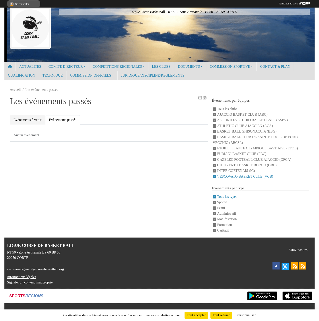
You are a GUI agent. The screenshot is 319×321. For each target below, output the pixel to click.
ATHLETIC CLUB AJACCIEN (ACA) (245, 126)
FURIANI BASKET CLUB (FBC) (241, 154)
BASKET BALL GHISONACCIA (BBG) (246, 131)
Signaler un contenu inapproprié (30, 282)
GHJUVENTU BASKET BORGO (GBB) (247, 165)
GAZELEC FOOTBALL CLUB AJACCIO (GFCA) (254, 159)
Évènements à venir (27, 120)
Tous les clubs (227, 109)
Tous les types (227, 196)
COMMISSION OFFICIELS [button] (90, 75)
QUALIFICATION (21, 75)
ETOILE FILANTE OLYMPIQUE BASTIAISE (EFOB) (257, 148)
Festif (221, 208)
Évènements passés (62, 120)
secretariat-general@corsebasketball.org (35, 269)
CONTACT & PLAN (275, 66)
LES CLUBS (161, 66)
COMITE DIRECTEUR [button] (66, 66)
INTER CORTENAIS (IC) (236, 171)
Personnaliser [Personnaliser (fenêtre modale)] (246, 315)
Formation (224, 225)
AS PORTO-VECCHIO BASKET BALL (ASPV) (252, 120)
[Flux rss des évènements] (302, 265)
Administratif (226, 213)
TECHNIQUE (53, 75)
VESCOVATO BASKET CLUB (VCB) (245, 176)
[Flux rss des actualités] (294, 265)
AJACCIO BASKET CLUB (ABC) (242, 114)
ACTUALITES (30, 66)
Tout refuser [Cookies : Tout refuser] (221, 315)
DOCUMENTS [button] (189, 66)
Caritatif (223, 230)
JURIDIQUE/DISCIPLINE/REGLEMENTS (152, 75)
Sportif (222, 202)
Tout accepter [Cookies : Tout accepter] (196, 315)
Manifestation (227, 219)
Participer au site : (294, 3)
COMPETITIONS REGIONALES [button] (117, 66)
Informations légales (21, 277)
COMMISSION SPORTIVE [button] (230, 66)
